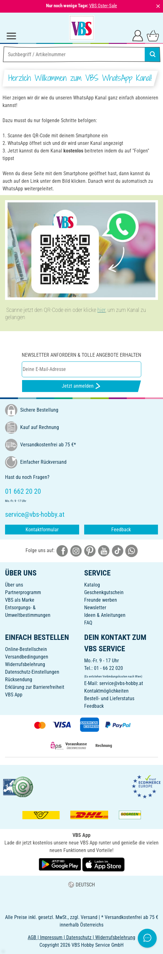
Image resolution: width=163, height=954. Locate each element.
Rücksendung (18, 680)
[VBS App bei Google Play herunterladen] (60, 864)
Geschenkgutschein (104, 592)
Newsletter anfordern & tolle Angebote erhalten (81, 355)
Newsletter (95, 608)
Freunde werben (100, 600)
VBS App (13, 695)
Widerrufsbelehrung (25, 664)
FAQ (88, 623)
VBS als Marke (19, 600)
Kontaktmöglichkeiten (106, 691)
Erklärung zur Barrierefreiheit (34, 687)
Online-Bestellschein (26, 649)
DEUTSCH (81, 885)
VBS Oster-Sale (103, 6)
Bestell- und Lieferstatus (109, 698)
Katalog (92, 585)
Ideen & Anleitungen (104, 615)
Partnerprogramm (23, 592)
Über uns (14, 585)
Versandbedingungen (26, 657)
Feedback (121, 530)
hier (101, 310)
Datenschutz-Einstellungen (32, 672)
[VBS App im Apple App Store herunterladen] (103, 864)
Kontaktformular (42, 530)
